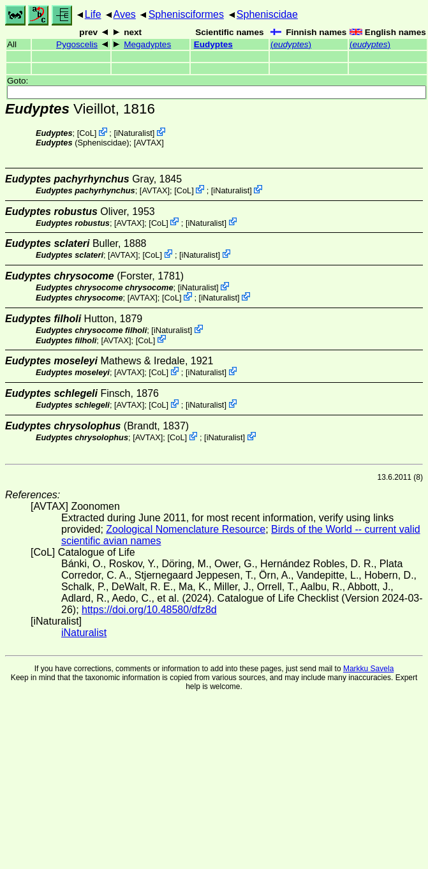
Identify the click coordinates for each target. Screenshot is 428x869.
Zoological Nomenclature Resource (185, 529)
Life (93, 14)
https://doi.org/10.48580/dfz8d (149, 609)
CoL (86, 133)
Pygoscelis (77, 44)
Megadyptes (147, 44)
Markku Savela (368, 668)
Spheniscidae (267, 14)
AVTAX (148, 142)
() (290, 44)
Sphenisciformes (186, 14)
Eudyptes (213, 44)
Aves (125, 14)
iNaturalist (134, 133)
